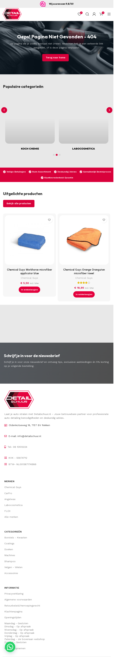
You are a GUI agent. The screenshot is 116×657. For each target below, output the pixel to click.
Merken (9, 481)
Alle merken (11, 516)
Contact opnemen (14, 648)
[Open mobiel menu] (109, 14)
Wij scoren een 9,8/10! (61, 3)
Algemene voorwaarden (18, 599)
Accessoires (11, 573)
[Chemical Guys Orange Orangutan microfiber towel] (84, 240)
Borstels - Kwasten (15, 537)
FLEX (7, 511)
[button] (109, 110)
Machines (9, 555)
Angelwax (9, 499)
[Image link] (19, 399)
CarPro (8, 493)
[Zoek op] (87, 14)
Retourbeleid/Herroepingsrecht (22, 605)
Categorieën (13, 531)
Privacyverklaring (13, 593)
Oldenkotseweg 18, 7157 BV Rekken (29, 425)
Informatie (11, 587)
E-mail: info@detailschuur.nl (24, 436)
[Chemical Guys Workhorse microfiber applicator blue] (29, 240)
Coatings (9, 543)
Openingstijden (12, 617)
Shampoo (10, 561)
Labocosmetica (13, 505)
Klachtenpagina (13, 611)
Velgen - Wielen (13, 567)
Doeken (8, 549)
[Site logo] (12, 14)
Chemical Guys (29, 277)
